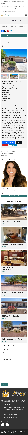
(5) (21, 26)
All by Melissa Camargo (14, 195)
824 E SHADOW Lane (11, 221)
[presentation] (11, 379)
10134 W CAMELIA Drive (12, 339)
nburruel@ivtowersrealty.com (9, 11)
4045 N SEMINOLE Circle (12, 293)
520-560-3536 (5, 39)
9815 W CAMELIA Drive (11, 316)
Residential (17, 81)
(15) (4, 26)
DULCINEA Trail (12, 89)
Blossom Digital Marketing (8, 432)
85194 (10, 87)
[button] (24, 60)
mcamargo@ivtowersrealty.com (9, 190)
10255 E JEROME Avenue (12, 245)
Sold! (11, 83)
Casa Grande (9, 85)
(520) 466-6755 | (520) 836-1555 (10, 414)
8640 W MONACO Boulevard (9, 269)
